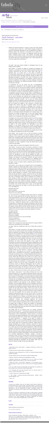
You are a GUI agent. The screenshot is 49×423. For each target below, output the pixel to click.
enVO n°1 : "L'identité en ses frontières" (22, 20)
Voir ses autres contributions (15, 409)
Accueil (2, 20)
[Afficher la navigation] (46, 5)
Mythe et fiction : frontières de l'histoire (12, 22)
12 (21, 317)
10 (22, 271)
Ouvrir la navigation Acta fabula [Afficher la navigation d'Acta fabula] (24, 26)
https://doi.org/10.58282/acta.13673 (12, 42)
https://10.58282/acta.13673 (21, 419)
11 (21, 310)
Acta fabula (8, 20)
